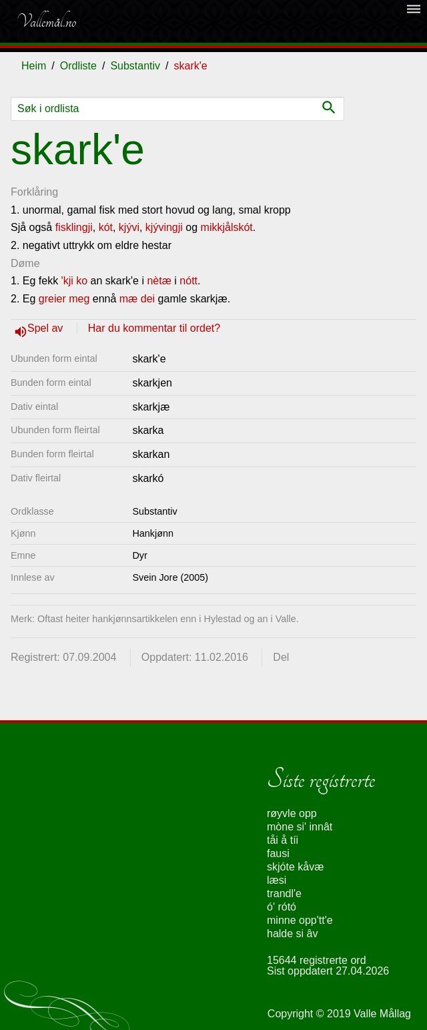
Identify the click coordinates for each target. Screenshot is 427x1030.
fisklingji (74, 227)
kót (106, 227)
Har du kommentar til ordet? (154, 328)
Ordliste (78, 65)
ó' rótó (281, 907)
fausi (278, 853)
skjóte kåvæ (295, 866)
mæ (128, 298)
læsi (276, 880)
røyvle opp (292, 813)
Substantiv (135, 65)
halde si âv (292, 933)
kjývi (129, 227)
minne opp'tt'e (300, 920)
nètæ (159, 280)
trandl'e (284, 893)
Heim (33, 65)
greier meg (64, 298)
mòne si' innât (299, 826)
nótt (188, 280)
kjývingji (164, 227)
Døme (25, 263)
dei (148, 298)
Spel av (46, 328)
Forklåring (34, 192)
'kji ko (74, 280)
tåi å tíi (282, 840)
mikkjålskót (227, 227)
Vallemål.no (46, 21)
